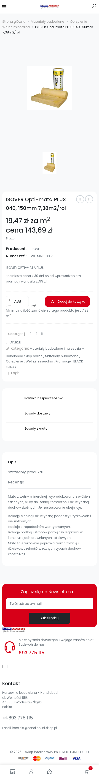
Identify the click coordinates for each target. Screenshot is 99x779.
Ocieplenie (15, 361)
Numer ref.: (16, 256)
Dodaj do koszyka (67, 301)
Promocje (64, 361)
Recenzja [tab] (16, 482)
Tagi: (12, 373)
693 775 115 (31, 653)
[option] (49, 88)
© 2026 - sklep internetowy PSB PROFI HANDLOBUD (49, 752)
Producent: (16, 248)
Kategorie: (17, 348)
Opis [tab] (12, 462)
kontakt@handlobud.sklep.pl (34, 728)
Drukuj (13, 342)
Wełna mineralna (40, 361)
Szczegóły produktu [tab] (25, 472)
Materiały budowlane (62, 356)
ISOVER (36, 249)
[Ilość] (17, 301)
